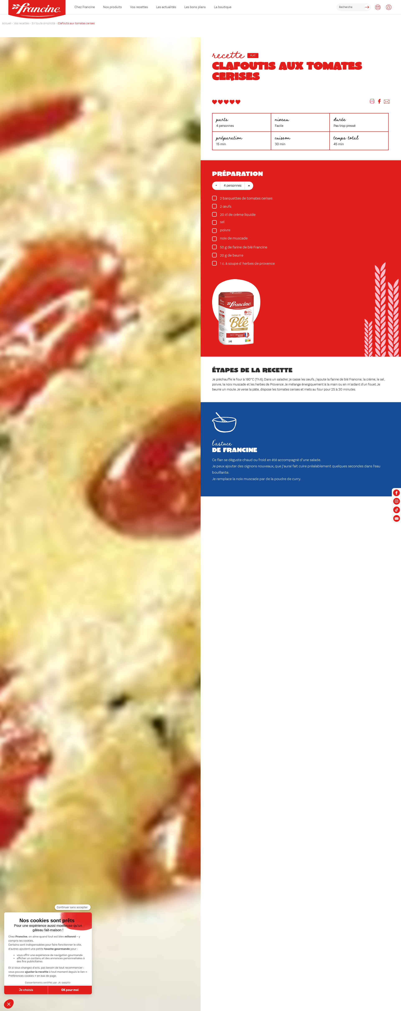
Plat (253, 55)
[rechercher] (353, 7)
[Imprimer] (372, 102)
